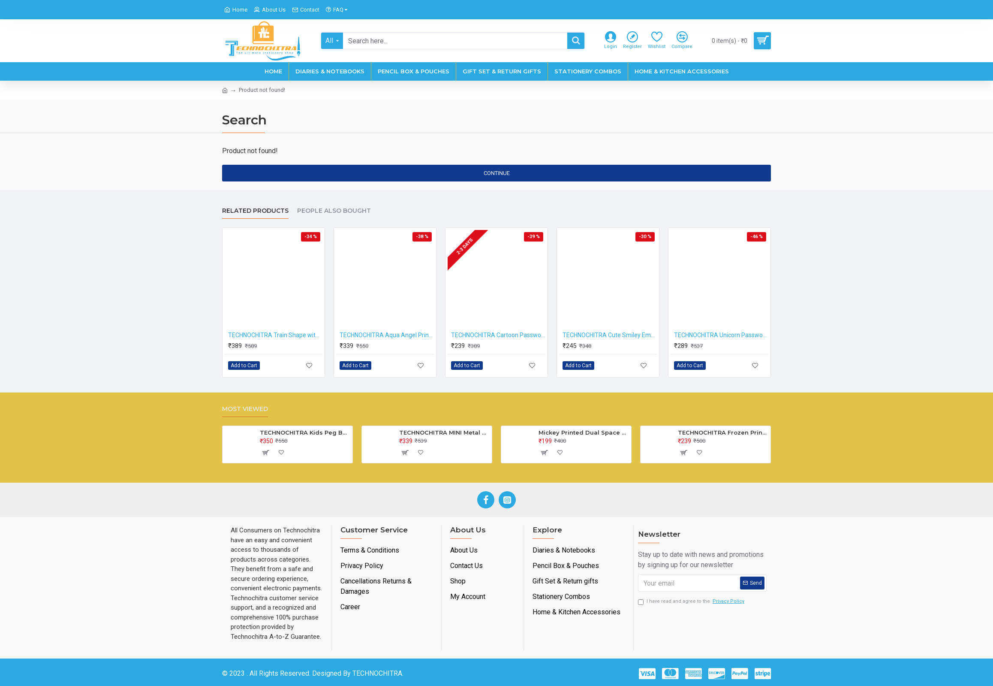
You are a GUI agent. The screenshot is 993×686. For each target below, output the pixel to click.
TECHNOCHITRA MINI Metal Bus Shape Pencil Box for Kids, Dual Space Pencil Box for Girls (444, 432)
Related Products (255, 211)
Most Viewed (245, 409)
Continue (497, 173)
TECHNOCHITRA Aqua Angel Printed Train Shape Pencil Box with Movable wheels (387, 335)
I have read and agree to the (692, 601)
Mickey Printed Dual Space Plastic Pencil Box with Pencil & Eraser (583, 432)
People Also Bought (334, 211)
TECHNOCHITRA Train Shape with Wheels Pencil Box (275, 335)
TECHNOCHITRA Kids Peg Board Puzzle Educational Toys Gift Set (304, 432)
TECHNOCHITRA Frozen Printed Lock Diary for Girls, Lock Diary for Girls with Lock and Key (722, 432)
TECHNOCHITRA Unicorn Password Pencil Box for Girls (721, 335)
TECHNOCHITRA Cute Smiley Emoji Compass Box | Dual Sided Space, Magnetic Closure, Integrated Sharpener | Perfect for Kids (610, 335)
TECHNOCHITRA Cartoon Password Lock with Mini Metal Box (498, 335)
